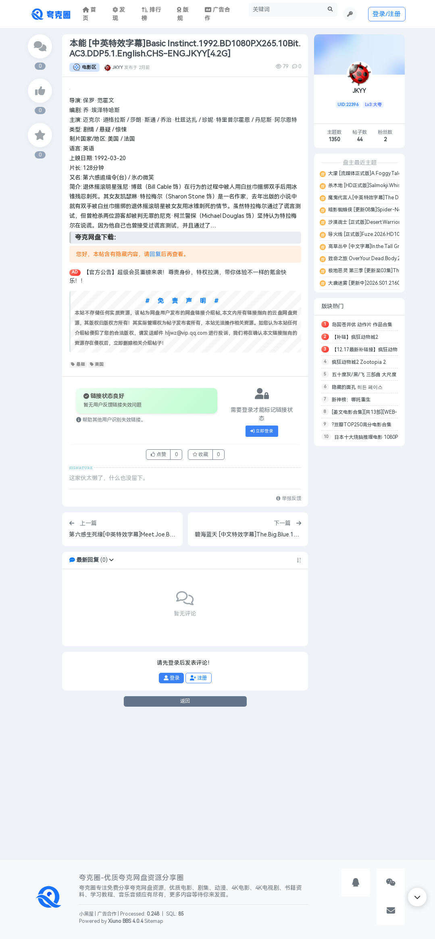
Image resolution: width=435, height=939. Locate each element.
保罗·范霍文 (98, 243)
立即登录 (262, 573)
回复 (155, 396)
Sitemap (153, 921)
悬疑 (78, 506)
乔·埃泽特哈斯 (101, 252)
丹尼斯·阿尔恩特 (276, 262)
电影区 (84, 67)
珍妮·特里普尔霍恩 (226, 262)
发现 (118, 14)
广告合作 (107, 914)
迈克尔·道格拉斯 (104, 262)
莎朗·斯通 (143, 262)
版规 (183, 14)
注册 (198, 819)
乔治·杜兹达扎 (178, 262)
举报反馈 (288, 640)
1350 (334, 139)
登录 (171, 819)
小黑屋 (86, 914)
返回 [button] (185, 843)
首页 (89, 14)
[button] (111, 702)
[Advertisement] (359, 573)
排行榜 (151, 14)
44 (359, 139)
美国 (97, 506)
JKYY (117, 67)
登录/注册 (387, 13)
